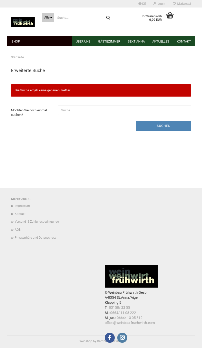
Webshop (86, 341)
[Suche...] (48, 17)
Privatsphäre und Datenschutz (35, 237)
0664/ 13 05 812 (129, 318)
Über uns (83, 41)
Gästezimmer (109, 41)
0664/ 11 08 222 (123, 313)
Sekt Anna (136, 41)
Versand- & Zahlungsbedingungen (37, 221)
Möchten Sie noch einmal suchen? (29, 112)
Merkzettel (182, 4)
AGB (17, 229)
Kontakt (184, 41)
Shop (16, 41)
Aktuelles (160, 41)
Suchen (163, 126)
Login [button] (159, 4)
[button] (142, 4)
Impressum (22, 206)
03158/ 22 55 (119, 307)
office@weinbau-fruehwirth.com (130, 323)
